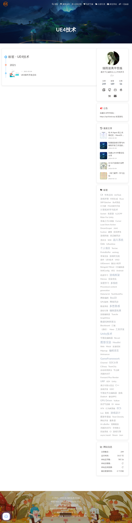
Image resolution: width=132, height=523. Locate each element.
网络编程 (10, 305)
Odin (8, 252)
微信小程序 (21, 271)
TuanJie (20, 322)
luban (22, 412)
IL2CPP (24, 221)
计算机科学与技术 (14, 217)
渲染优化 (18, 287)
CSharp (9, 374)
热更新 (16, 221)
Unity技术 (11, 341)
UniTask (22, 203)
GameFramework (15, 366)
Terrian (20, 256)
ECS (24, 416)
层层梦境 (22, 240)
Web (8, 354)
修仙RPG (18, 404)
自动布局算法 (11, 378)
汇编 (19, 333)
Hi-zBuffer (10, 432)
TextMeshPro (22, 302)
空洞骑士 (22, 435)
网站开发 (9, 428)
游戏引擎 (22, 439)
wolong (20, 260)
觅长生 (8, 248)
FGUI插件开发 (19, 214)
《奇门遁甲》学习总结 (22, 182)
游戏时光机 (20, 264)
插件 (7, 267)
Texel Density (23, 424)
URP (8, 389)
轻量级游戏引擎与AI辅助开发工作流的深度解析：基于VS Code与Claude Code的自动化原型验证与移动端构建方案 (22, 152)
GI (18, 412)
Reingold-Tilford (12, 275)
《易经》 (9, 337)
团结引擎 (9, 318)
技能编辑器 (10, 322)
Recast (22, 346)
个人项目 (10, 255)
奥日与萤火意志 (12, 393)
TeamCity (17, 374)
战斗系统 (23, 247)
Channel (9, 370)
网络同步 (19, 309)
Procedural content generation (14, 296)
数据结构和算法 (13, 329)
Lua (7, 421)
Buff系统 (21, 210)
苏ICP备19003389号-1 (66, 512)
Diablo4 (9, 404)
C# (7, 203)
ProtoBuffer (11, 260)
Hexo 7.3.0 (59, 502)
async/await (11, 443)
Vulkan (22, 408)
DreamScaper (11, 236)
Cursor (24, 229)
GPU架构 (10, 309)
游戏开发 (9, 397)
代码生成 (19, 207)
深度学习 (10, 291)
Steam (20, 443)
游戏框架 (20, 282)
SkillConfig (10, 278)
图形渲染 (11, 350)
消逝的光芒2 (11, 435)
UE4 (13, 389)
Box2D (18, 305)
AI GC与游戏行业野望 (21, 172)
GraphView (10, 326)
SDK (15, 248)
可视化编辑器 (12, 346)
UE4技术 (15, 267)
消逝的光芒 (10, 381)
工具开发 (25, 337)
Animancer (10, 362)
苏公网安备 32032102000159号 (67, 516)
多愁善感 (20, 313)
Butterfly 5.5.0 (75, 502)
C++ (22, 393)
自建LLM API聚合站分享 (21, 162)
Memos (9, 287)
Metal (13, 354)
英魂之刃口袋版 (12, 229)
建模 (15, 240)
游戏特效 (10, 243)
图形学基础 (11, 424)
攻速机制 (21, 354)
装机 (12, 421)
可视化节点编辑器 (14, 401)
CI (16, 439)
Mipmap (9, 358)
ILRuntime (16, 252)
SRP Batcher (11, 210)
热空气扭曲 (10, 412)
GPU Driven (11, 408)
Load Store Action (13, 232)
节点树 (21, 378)
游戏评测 (10, 206)
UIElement (10, 271)
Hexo (17, 337)
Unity (19, 389)
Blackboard (10, 333)
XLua (26, 207)
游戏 (26, 401)
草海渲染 (9, 264)
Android (25, 278)
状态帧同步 (20, 243)
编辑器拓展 (20, 318)
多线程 (19, 290)
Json (26, 443)
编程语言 (19, 358)
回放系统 (9, 439)
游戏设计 (21, 420)
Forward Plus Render (15, 385)
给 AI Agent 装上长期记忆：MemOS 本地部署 (22, 141)
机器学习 (9, 283)
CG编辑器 (25, 275)
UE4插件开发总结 (68, 84)
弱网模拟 (20, 432)
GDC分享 (18, 370)
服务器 (18, 428)
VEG (18, 278)
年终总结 (14, 203)
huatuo (9, 240)
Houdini (22, 350)
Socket (8, 221)
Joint (21, 236)
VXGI (22, 267)
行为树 (8, 214)
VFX (7, 416)
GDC (17, 397)
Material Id (10, 302)
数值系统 (9, 314)
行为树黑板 (15, 416)
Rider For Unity (12, 225)
